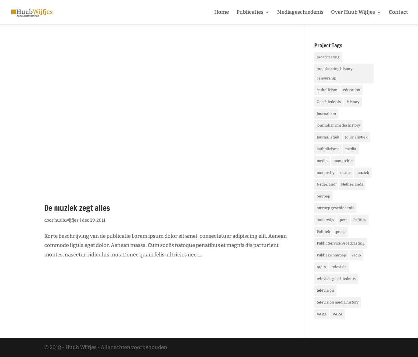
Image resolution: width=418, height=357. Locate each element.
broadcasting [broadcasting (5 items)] (328, 57)
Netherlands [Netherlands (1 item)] (352, 184)
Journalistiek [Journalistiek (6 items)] (328, 137)
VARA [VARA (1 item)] (322, 314)
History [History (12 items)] (353, 102)
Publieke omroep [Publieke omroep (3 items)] (331, 255)
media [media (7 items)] (350, 149)
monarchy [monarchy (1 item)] (325, 173)
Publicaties (249, 12)
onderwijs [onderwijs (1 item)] (325, 220)
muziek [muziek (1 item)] (362, 173)
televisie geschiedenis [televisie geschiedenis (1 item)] (336, 279)
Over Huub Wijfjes (353, 12)
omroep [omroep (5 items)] (323, 196)
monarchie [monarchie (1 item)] (343, 161)
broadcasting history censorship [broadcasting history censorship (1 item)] (334, 73)
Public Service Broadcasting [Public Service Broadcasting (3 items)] (341, 243)
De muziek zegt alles (77, 208)
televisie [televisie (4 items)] (339, 267)
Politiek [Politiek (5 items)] (323, 232)
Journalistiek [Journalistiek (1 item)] (356, 137)
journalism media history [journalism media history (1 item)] (338, 125)
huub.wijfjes (66, 220)
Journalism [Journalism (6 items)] (326, 114)
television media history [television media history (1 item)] (338, 302)
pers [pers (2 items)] (344, 220)
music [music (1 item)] (345, 173)
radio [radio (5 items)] (356, 255)
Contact (398, 12)
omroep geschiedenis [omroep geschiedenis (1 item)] (335, 208)
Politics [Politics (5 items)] (359, 220)
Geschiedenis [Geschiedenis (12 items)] (329, 102)
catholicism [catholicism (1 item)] (327, 90)
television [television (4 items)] (325, 290)
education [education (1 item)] (351, 90)
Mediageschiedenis (300, 12)
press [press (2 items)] (340, 232)
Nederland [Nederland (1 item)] (326, 184)
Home (221, 12)
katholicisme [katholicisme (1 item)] (328, 149)
